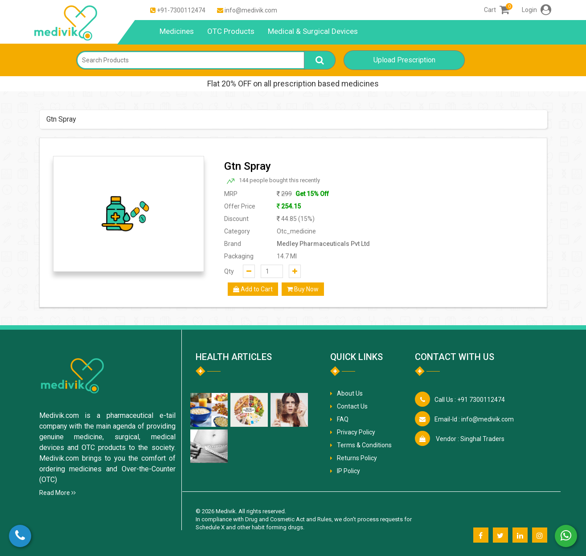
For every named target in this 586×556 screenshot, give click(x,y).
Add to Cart (253, 289)
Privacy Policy (356, 432)
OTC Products (230, 31)
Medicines (177, 31)
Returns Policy (357, 458)
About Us (350, 393)
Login (536, 9)
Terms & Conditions (364, 445)
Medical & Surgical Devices (313, 31)
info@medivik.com (251, 10)
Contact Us (352, 406)
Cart (496, 9)
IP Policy (348, 470)
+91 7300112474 (469, 399)
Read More (57, 492)
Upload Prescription (404, 60)
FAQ (342, 419)
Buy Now (303, 289)
